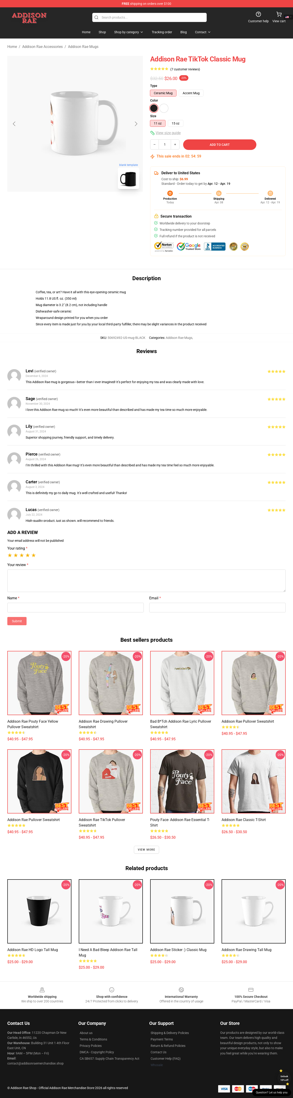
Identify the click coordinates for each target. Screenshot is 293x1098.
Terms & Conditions (93, 1039)
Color (154, 100)
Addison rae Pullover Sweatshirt (248, 721)
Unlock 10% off (284, 1078)
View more (146, 849)
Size (153, 116)
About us (86, 1033)
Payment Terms (162, 1039)
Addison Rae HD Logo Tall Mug (32, 950)
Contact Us (158, 1052)
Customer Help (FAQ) (166, 1058)
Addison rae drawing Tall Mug (246, 950)
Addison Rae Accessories (42, 46)
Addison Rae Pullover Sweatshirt (33, 820)
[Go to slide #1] (63, 202)
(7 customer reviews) (185, 69)
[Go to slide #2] (87, 202)
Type (153, 86)
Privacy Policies (91, 1046)
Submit (17, 621)
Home (12, 46)
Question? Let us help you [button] (272, 1092)
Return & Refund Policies (168, 1046)
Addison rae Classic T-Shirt (244, 820)
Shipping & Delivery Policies (170, 1033)
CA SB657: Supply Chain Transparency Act (109, 1058)
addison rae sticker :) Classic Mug (178, 950)
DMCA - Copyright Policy (97, 1052)
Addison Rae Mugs (83, 46)
